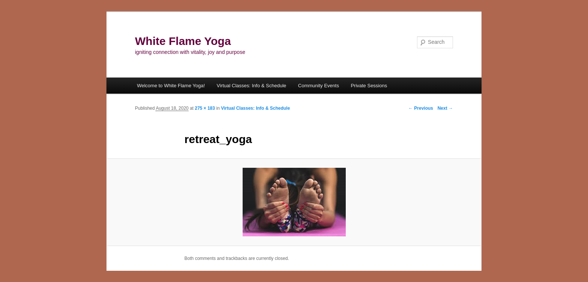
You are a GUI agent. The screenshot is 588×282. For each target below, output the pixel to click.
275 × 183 (205, 108)
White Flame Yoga (183, 41)
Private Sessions (369, 85)
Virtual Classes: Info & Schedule (251, 85)
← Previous (420, 108)
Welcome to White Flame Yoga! (171, 85)
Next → (445, 108)
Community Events (318, 85)
